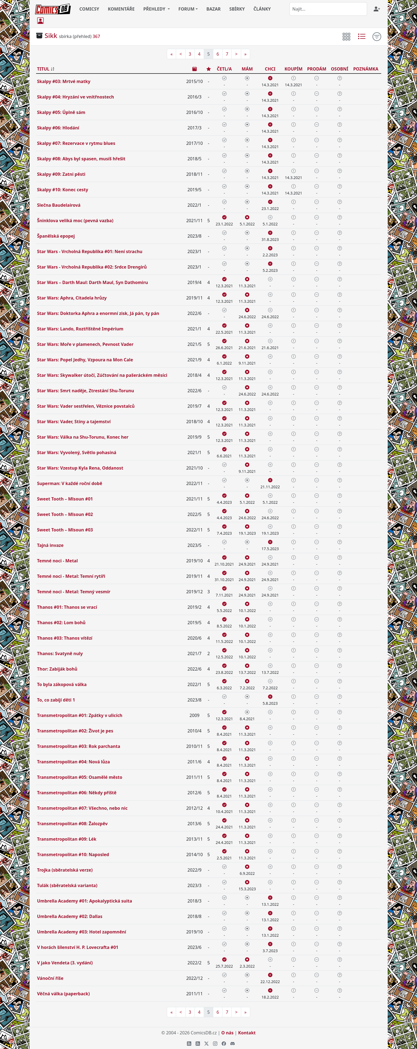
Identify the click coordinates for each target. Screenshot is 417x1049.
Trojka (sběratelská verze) (65, 870)
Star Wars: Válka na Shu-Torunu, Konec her (83, 437)
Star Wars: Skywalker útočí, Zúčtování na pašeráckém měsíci (102, 375)
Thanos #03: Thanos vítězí (65, 638)
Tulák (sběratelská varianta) (67, 885)
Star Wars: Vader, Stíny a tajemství (74, 422)
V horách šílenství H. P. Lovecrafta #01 (78, 947)
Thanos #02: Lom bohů (61, 623)
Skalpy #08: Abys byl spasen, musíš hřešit (81, 159)
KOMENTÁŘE (121, 9)
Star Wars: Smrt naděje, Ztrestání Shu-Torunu (85, 391)
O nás (227, 1033)
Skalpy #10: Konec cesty (62, 190)
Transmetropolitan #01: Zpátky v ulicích (79, 715)
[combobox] (328, 9)
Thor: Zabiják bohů (57, 669)
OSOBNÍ (339, 69)
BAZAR (213, 9)
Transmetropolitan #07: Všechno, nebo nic (82, 808)
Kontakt (247, 1033)
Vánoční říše (50, 978)
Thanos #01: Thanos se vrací (67, 607)
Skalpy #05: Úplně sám (61, 112)
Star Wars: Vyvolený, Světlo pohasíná (76, 452)
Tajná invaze (50, 545)
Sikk (51, 35)
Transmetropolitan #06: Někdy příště (77, 793)
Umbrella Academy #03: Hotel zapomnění (81, 932)
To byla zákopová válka (62, 684)
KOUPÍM (294, 69)
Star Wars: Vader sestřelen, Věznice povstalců (86, 406)
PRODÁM (316, 69)
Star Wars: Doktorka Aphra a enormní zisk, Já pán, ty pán (98, 313)
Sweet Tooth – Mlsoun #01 (65, 499)
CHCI (270, 69)
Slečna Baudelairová (59, 205)
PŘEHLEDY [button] (154, 9)
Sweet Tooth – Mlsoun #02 (65, 514)
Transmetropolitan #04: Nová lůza (73, 762)
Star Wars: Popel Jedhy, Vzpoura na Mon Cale (85, 360)
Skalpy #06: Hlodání (58, 128)
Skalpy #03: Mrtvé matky (64, 81)
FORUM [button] (187, 9)
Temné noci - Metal (57, 561)
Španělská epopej (56, 236)
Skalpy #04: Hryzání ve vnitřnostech (75, 97)
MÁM (247, 69)
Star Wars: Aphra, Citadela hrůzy (72, 298)
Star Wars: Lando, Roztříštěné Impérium (80, 329)
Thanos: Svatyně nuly (60, 653)
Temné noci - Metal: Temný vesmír (73, 592)
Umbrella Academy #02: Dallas (70, 916)
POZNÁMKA (365, 69)
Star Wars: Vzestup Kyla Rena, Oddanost (80, 468)
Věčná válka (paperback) (63, 994)
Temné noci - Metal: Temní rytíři (71, 576)
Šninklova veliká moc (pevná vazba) (75, 221)
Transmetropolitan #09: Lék (67, 839)
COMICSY (89, 9)
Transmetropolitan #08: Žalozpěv (72, 824)
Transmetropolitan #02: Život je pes (75, 731)
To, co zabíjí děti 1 (56, 700)
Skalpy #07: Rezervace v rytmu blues (76, 143)
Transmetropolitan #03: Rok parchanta (78, 746)
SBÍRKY (237, 9)
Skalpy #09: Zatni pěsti (61, 174)
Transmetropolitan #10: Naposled (73, 854)
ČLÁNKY (262, 9)
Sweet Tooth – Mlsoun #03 (65, 530)
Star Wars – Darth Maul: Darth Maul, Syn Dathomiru (92, 282)
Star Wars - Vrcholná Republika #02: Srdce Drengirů (92, 267)
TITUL (43, 69)
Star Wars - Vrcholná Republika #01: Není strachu (89, 251)
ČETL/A (224, 69)
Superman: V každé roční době (69, 483)
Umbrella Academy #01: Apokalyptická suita (84, 901)
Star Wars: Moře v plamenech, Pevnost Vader (85, 344)
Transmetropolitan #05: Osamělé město (79, 777)
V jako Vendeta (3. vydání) (65, 963)
